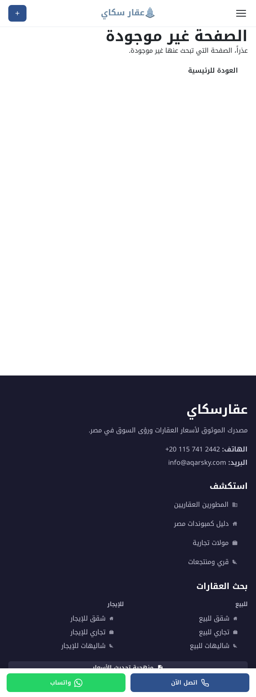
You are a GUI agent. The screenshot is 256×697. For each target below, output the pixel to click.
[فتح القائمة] (241, 13)
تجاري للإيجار (92, 632)
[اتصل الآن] (189, 682)
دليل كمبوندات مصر (206, 524)
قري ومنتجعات (213, 562)
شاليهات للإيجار (87, 646)
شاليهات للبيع (214, 646)
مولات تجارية (215, 543)
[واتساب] (66, 682)
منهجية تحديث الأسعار (128, 667)
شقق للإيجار (92, 618)
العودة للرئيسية (213, 70)
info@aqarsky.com (197, 462)
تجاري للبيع (218, 632)
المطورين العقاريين (206, 505)
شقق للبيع (218, 618)
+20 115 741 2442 (192, 449)
